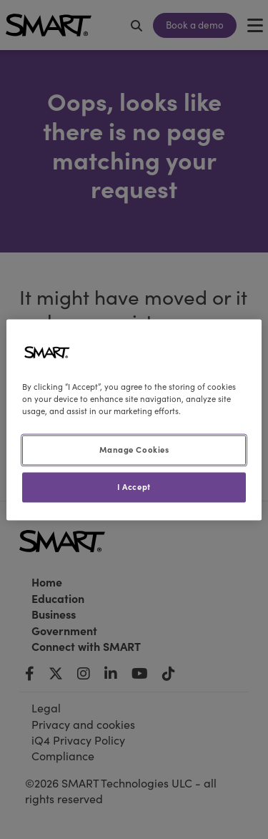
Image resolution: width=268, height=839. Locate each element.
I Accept (134, 486)
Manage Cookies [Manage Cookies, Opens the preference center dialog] (134, 449)
